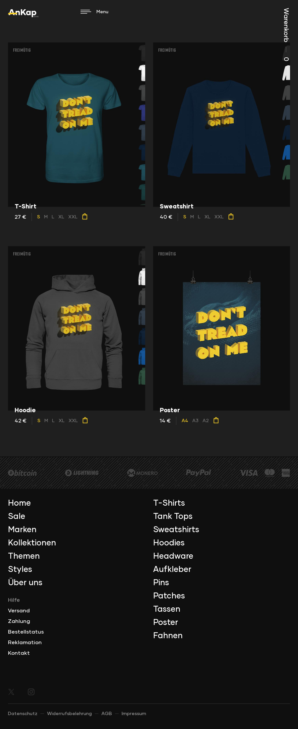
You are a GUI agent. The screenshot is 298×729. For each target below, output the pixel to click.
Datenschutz (22, 713)
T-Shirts (169, 503)
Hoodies (169, 543)
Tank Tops (173, 517)
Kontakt (19, 653)
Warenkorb (286, 34)
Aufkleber (172, 570)
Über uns (25, 583)
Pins (161, 583)
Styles (20, 570)
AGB (106, 713)
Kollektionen (32, 543)
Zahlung (19, 621)
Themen (24, 556)
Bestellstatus (26, 632)
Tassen (166, 609)
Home (19, 503)
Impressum (134, 713)
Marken (22, 530)
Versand (19, 610)
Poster (165, 623)
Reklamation (25, 642)
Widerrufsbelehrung (69, 713)
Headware (173, 556)
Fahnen (168, 636)
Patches (169, 596)
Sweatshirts (176, 530)
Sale (16, 517)
